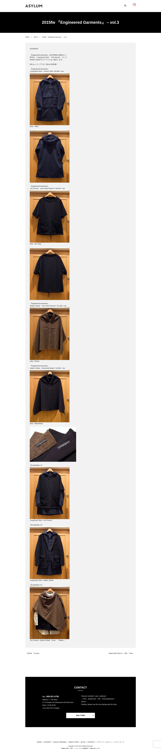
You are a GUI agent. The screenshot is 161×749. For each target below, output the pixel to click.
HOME (58, 5)
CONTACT (107, 5)
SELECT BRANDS (78, 5)
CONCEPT (66, 5)
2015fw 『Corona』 (34, 651)
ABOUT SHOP (97, 5)
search (122, 5)
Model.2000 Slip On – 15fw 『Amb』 (121, 651)
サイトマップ (119, 740)
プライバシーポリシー (105, 740)
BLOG (88, 5)
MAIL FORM (80, 713)
